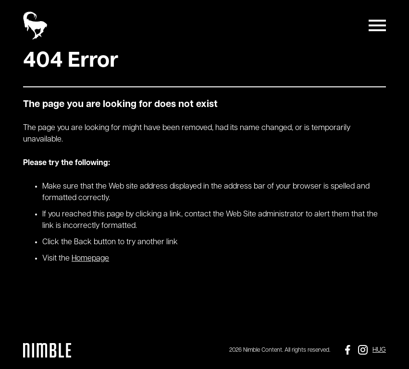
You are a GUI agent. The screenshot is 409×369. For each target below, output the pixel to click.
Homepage (90, 258)
